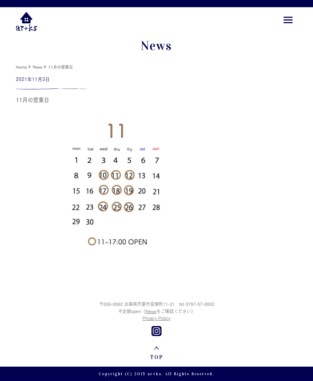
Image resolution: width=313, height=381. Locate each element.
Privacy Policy (156, 318)
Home (21, 67)
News (37, 67)
